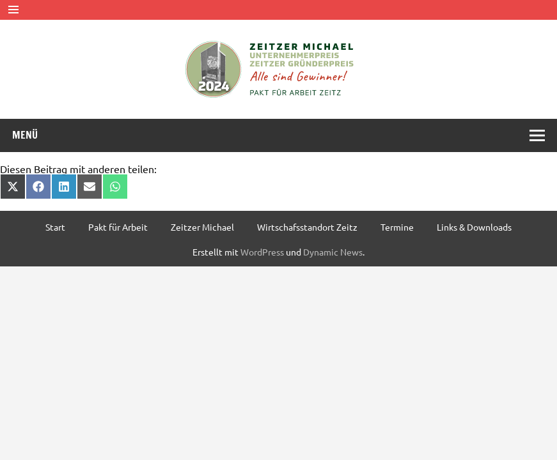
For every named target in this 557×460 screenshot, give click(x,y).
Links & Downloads (474, 226)
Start (55, 226)
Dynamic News (333, 251)
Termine (397, 226)
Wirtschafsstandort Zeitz (307, 226)
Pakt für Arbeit (118, 226)
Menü (25, 135)
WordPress (262, 251)
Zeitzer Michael (202, 226)
